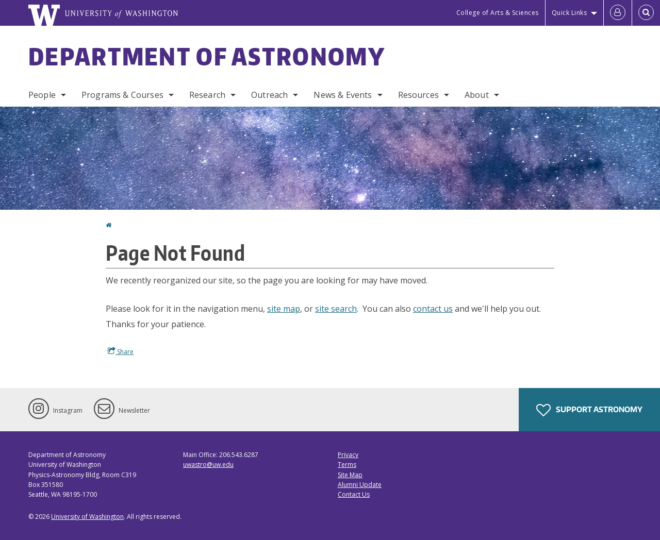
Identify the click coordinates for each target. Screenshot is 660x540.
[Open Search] (646, 13)
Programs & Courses (122, 94)
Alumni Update (360, 484)
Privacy (348, 454)
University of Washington (87, 516)
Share (121, 351)
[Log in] (618, 13)
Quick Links (569, 12)
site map (283, 308)
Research (207, 94)
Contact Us (354, 494)
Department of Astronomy (206, 56)
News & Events (343, 94)
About (477, 94)
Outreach (269, 94)
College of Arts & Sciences (497, 12)
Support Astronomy (589, 410)
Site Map (350, 474)
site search (336, 308)
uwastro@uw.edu (208, 464)
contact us (433, 308)
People (42, 94)
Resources (418, 94)
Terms (347, 464)
